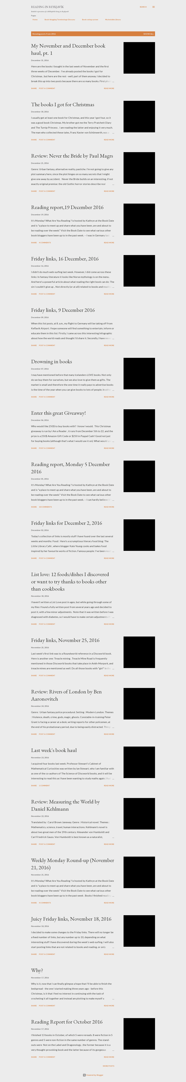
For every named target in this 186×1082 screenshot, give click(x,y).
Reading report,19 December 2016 (67, 207)
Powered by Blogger (93, 1075)
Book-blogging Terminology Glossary (58, 19)
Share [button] (34, 88)
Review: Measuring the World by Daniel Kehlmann (65, 805)
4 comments (45, 243)
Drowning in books (51, 361)
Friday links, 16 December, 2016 (65, 258)
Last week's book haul (54, 750)
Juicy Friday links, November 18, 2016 (71, 918)
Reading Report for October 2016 (67, 1021)
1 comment (44, 785)
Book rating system (89, 19)
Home (33, 19)
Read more (109, 88)
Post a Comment (47, 88)
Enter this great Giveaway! (58, 412)
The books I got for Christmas (62, 104)
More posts (108, 1066)
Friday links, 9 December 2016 (63, 309)
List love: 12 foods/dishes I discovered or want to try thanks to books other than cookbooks (70, 581)
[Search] (143, 6)
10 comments (45, 507)
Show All (148, 34)
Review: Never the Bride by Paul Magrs (72, 155)
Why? (37, 970)
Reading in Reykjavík (47, 7)
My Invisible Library (111, 19)
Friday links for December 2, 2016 (66, 522)
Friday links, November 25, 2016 (65, 640)
